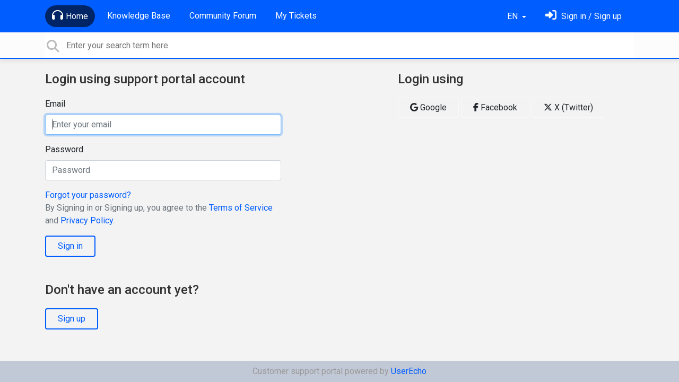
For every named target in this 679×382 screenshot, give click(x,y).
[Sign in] (583, 16)
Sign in (70, 246)
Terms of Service (241, 208)
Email (55, 104)
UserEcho (408, 371)
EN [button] (513, 16)
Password (64, 149)
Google (428, 107)
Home (70, 15)
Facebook (495, 107)
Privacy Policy (86, 220)
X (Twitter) (568, 107)
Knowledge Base (138, 16)
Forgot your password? (88, 195)
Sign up (71, 319)
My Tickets (296, 16)
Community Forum (222, 16)
